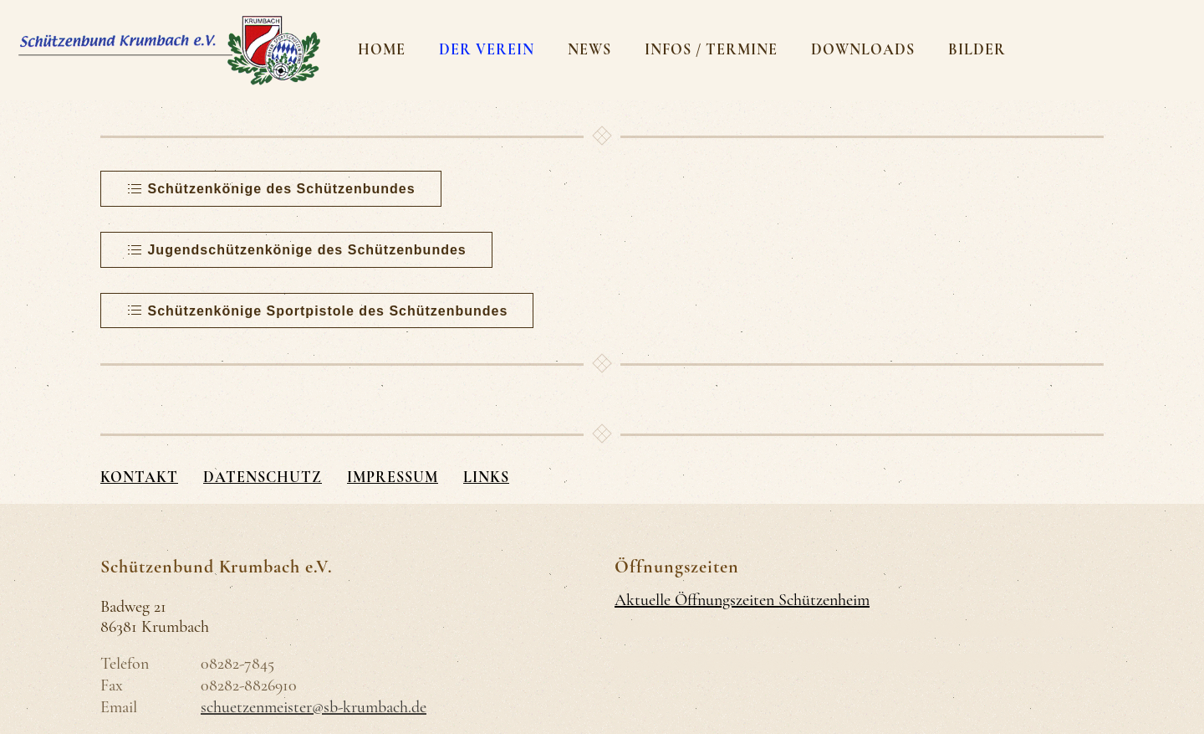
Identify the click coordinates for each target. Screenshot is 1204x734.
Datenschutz (262, 477)
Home (382, 49)
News (589, 49)
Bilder (977, 49)
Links (486, 477)
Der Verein (486, 49)
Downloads (863, 49)
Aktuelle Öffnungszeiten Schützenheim (742, 600)
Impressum (392, 477)
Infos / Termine (711, 49)
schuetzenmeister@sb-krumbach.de (313, 707)
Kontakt (139, 477)
